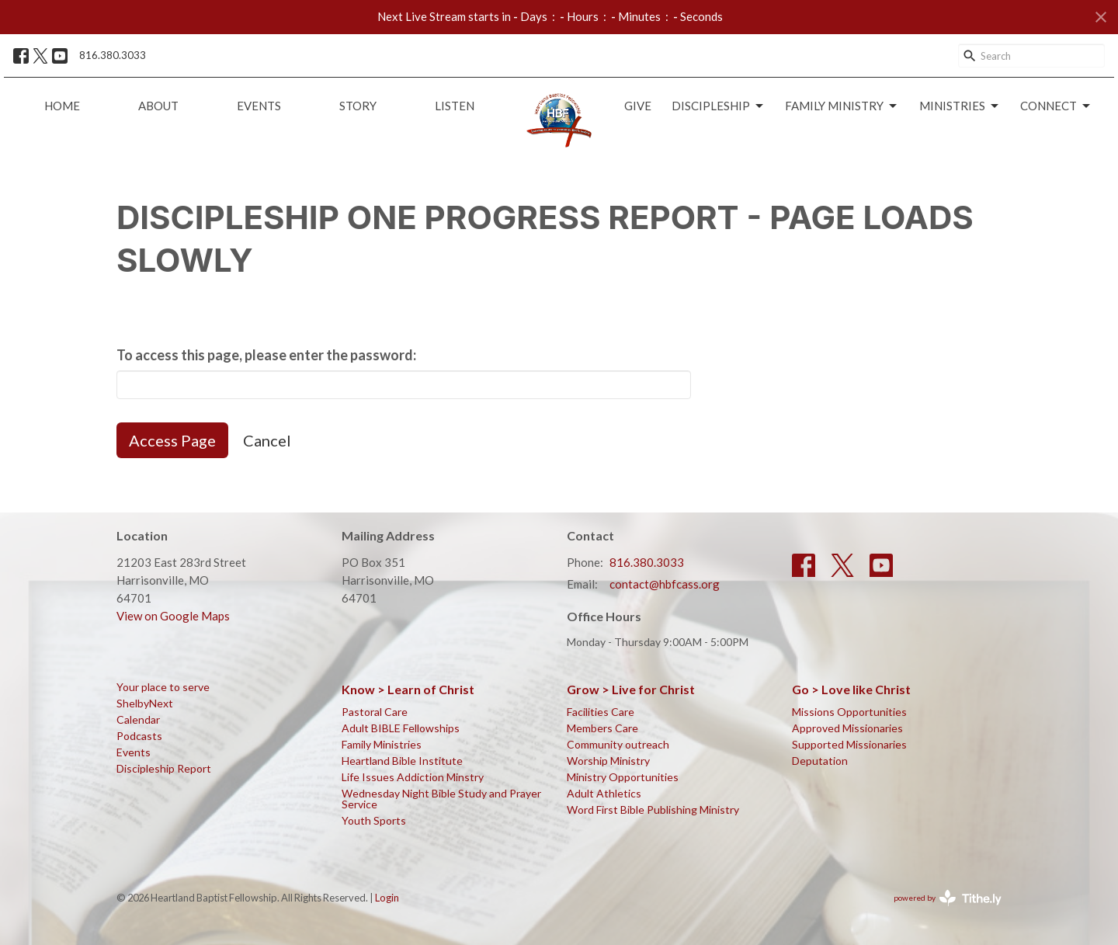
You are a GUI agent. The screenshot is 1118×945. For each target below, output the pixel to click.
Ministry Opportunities (623, 776)
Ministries (960, 106)
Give (637, 106)
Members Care (602, 728)
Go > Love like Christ (851, 689)
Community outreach (618, 744)
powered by (948, 898)
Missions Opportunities (849, 711)
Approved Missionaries (847, 728)
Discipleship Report (163, 768)
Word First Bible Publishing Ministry (653, 809)
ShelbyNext (144, 703)
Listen (454, 106)
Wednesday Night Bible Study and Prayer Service (441, 799)
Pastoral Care (375, 711)
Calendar (138, 719)
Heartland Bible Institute (402, 760)
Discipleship (719, 106)
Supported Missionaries (849, 744)
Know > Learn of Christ (408, 689)
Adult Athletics (604, 793)
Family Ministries (382, 744)
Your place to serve (163, 686)
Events (259, 106)
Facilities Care (600, 711)
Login (387, 897)
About (158, 106)
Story (358, 106)
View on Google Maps (173, 616)
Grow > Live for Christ (631, 689)
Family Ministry (842, 106)
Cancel (267, 440)
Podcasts (139, 735)
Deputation (820, 760)
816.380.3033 (112, 55)
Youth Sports (374, 820)
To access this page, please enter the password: (266, 354)
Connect (1056, 106)
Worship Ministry (608, 760)
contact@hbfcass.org (664, 584)
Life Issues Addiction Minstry (413, 776)
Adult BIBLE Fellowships (401, 728)
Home (62, 106)
